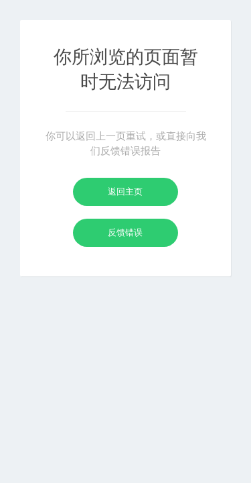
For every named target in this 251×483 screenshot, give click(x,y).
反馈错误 (125, 232)
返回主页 (125, 191)
